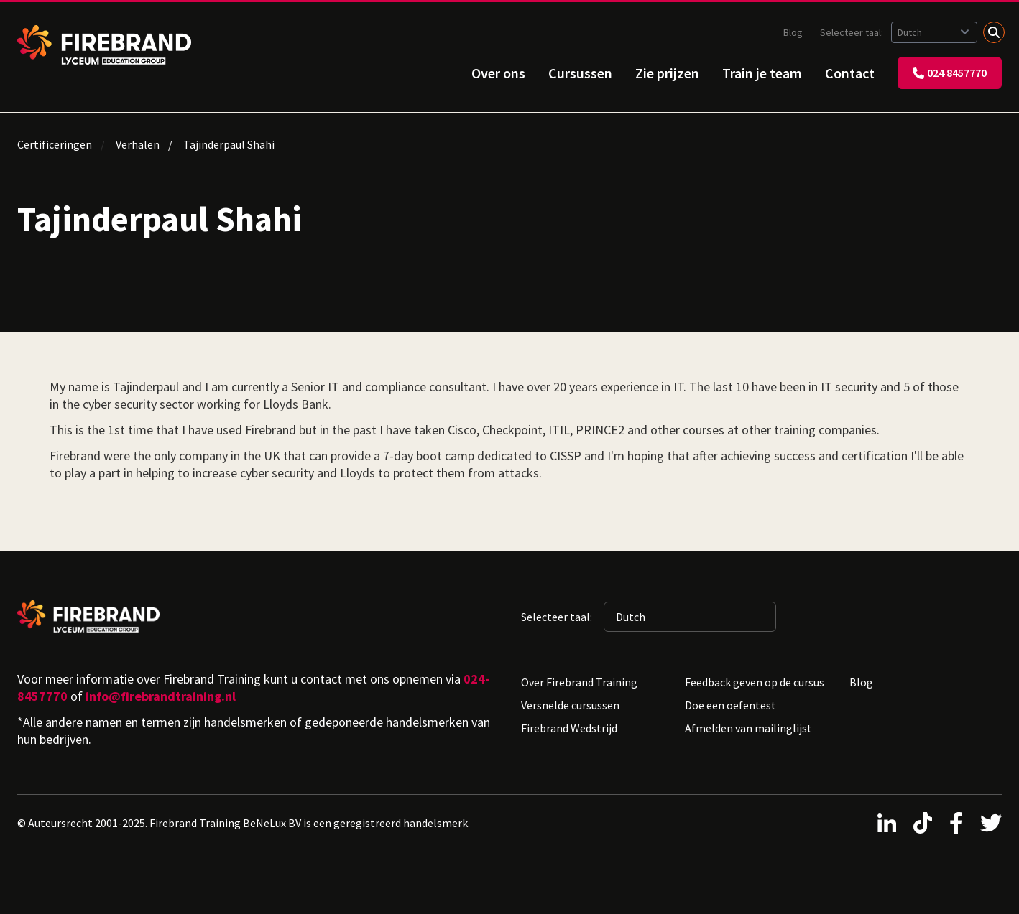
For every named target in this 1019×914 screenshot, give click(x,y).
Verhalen (138, 144)
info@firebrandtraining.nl (161, 696)
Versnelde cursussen (570, 705)
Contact (850, 73)
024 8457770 (950, 72)
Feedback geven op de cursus (754, 682)
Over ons (498, 73)
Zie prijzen (667, 73)
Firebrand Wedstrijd (569, 728)
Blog (793, 32)
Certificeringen (54, 144)
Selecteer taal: (852, 32)
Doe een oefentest (730, 705)
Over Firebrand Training (579, 682)
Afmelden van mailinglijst (748, 728)
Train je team (762, 73)
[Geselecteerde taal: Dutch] (934, 32)
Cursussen (580, 73)
